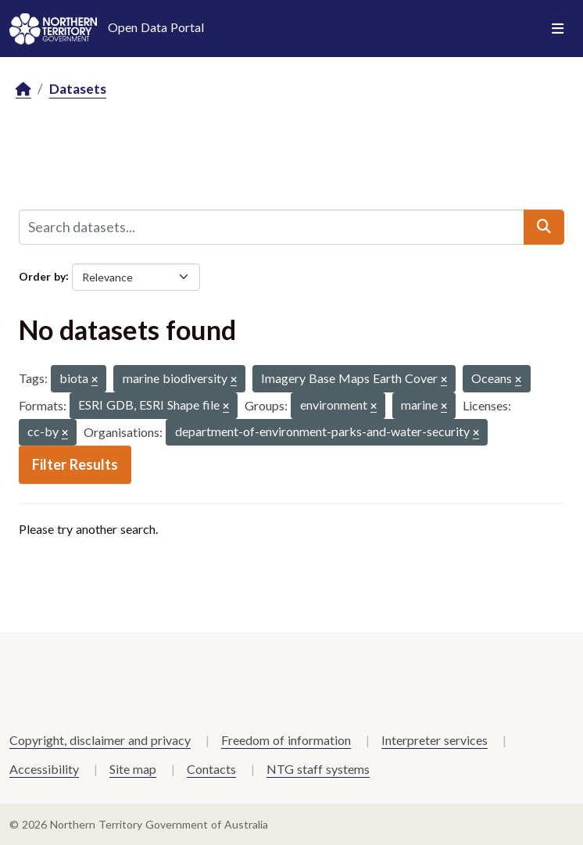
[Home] (23, 89)
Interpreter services (434, 739)
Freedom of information (286, 739)
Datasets (77, 89)
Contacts (211, 768)
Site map (132, 768)
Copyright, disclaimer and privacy (100, 739)
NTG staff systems (318, 768)
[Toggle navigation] (558, 29)
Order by (42, 275)
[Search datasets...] (271, 226)
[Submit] (544, 226)
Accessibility (44, 768)
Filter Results (75, 464)
